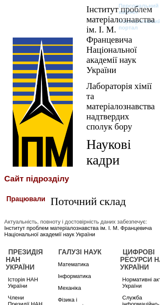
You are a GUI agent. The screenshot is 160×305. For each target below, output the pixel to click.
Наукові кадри (108, 152)
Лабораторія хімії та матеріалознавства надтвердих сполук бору (120, 106)
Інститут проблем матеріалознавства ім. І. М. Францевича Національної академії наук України (120, 39)
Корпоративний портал (134, 24)
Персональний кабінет (134, 9)
